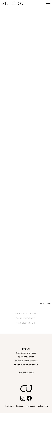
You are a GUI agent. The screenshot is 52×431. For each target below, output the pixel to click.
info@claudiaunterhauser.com (26, 361)
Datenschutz (43, 406)
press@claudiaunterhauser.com (26, 365)
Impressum (31, 406)
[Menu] (48, 3)
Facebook (20, 406)
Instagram (9, 406)
